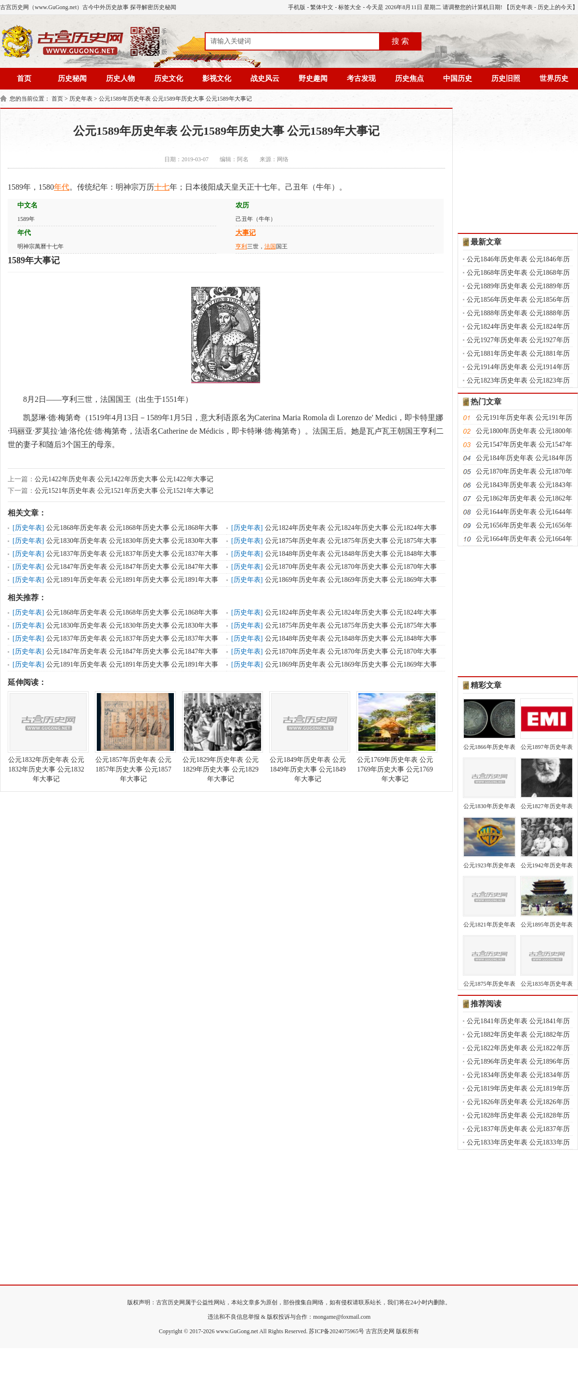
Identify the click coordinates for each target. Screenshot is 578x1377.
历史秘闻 (72, 78)
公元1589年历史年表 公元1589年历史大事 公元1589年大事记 (175, 98)
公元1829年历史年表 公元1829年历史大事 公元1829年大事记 (220, 737)
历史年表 (521, 7)
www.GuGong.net (237, 1331)
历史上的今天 (555, 7)
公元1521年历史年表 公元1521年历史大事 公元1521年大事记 (124, 490)
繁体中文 (321, 7)
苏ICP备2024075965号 (336, 1331)
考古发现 (361, 78)
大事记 (246, 232)
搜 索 (400, 41)
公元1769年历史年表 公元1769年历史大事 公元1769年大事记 (395, 737)
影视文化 (216, 78)
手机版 (296, 7)
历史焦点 (409, 78)
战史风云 (264, 78)
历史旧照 (505, 78)
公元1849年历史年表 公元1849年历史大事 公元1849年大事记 (307, 737)
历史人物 (120, 78)
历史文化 (168, 78)
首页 (24, 78)
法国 (270, 246)
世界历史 (553, 78)
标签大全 (349, 7)
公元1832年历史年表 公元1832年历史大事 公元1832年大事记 (46, 737)
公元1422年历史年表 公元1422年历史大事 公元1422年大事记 (124, 479)
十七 (162, 187)
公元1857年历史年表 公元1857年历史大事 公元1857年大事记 (133, 737)
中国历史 (457, 78)
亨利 (241, 246)
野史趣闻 (313, 78)
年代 (61, 187)
